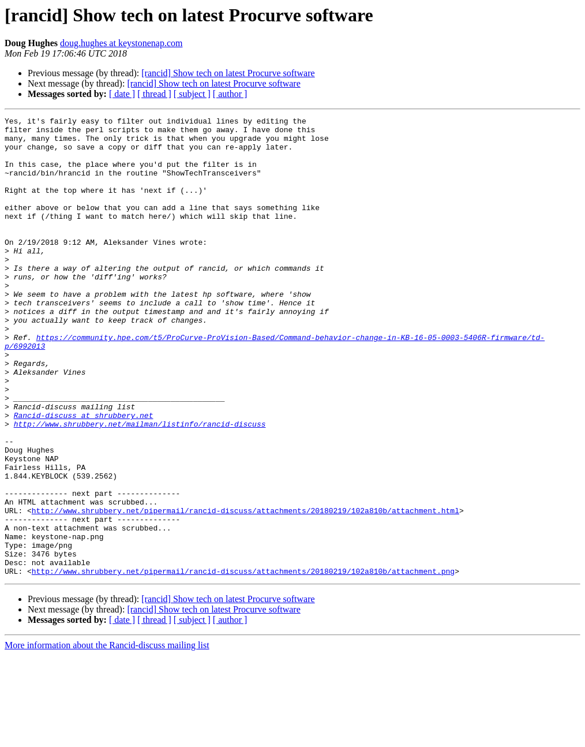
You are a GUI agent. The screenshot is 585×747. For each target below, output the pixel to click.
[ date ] (122, 94)
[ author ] (230, 94)
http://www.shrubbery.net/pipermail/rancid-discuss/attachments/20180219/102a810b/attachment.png (243, 663)
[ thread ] (154, 94)
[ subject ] (192, 94)
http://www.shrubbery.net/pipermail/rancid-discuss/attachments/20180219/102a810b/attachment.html (245, 590)
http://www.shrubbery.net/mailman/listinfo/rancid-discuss (140, 486)
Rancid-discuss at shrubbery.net (83, 475)
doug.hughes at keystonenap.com (121, 43)
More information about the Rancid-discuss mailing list (107, 737)
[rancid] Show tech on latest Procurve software (227, 73)
